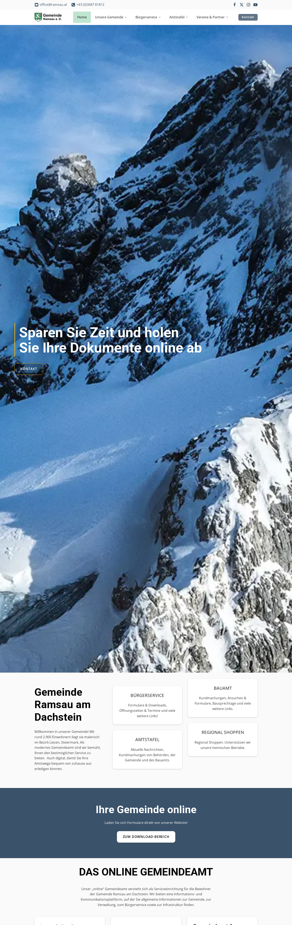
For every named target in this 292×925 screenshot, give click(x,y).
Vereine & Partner (213, 17)
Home (82, 17)
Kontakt (248, 17)
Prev (5, 348)
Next (286, 348)
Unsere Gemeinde (111, 17)
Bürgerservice (148, 17)
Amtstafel (178, 17)
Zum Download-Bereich (146, 836)
